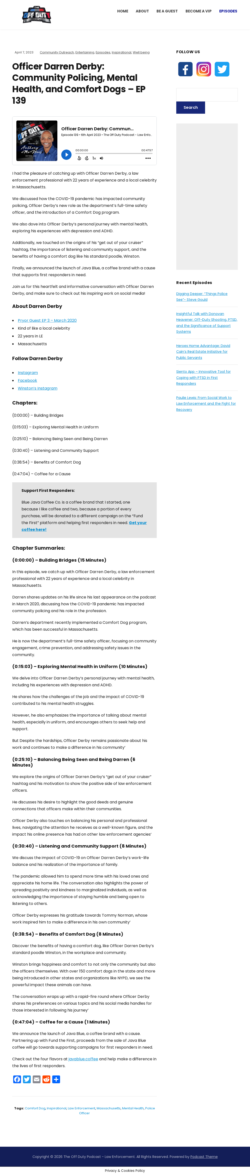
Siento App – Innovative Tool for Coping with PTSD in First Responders (203, 377)
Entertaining (84, 52)
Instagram (28, 372)
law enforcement (81, 1108)
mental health (133, 1108)
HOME (122, 11)
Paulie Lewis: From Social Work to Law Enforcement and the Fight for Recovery (206, 403)
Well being (141, 52)
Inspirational (121, 52)
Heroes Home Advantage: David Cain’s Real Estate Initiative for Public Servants (203, 351)
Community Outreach (57, 52)
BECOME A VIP (199, 11)
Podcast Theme (204, 1156)
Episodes (228, 11)
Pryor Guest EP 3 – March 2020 (47, 320)
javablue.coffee (83, 1059)
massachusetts (109, 1108)
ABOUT (142, 11)
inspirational (56, 1108)
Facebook (27, 380)
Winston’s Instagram (37, 388)
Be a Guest (167, 11)
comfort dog (35, 1108)
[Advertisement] (207, 196)
